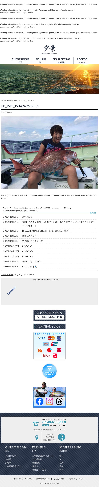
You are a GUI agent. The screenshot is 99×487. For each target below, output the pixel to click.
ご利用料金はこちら (50, 326)
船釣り (35, 466)
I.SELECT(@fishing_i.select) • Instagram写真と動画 (45, 231)
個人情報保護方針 (43, 479)
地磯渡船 (36, 463)
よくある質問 (59, 479)
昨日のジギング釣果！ (32, 261)
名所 (61, 463)
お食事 (8, 463)
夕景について (11, 456)
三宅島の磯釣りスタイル (42, 456)
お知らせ (17, 479)
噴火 (61, 456)
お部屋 (8, 459)
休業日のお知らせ (30, 236)
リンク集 (28, 479)
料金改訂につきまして (32, 241)
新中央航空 (27, 217)
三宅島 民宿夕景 (53, 484)
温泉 (61, 466)
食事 (61, 469)
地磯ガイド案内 (39, 469)
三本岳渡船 (37, 459)
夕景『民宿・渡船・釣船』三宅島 (45, 279)
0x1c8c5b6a (27, 246)
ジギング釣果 (29, 266)
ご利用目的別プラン (14, 466)
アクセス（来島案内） (76, 479)
